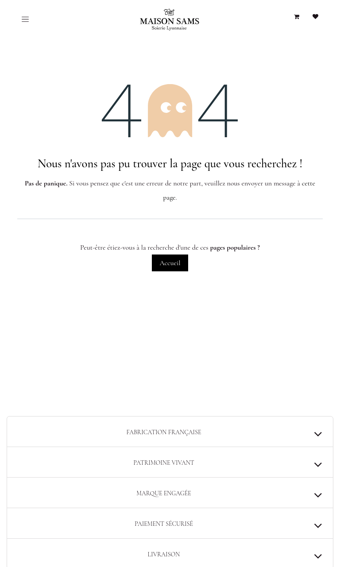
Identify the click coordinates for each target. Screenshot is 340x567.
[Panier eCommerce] (296, 16)
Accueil (169, 262)
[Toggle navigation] (25, 19)
